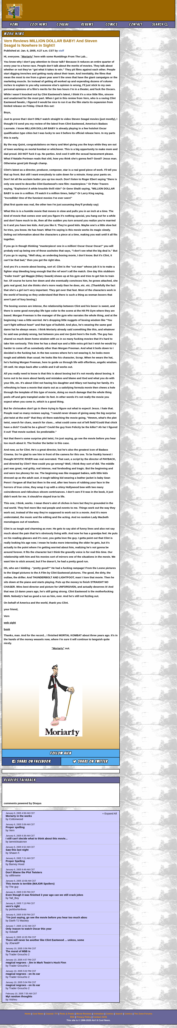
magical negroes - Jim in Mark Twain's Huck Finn (36, 962)
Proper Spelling (15, 861)
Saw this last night (17, 849)
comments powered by (22, 803)
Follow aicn (60, 753)
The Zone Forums (143, 1014)
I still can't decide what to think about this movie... (37, 838)
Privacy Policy (83, 1017)
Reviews (87, 24)
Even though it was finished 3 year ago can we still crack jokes (44, 894)
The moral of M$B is (18, 951)
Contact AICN (100, 1017)
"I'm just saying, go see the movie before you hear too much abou (46, 917)
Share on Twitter (90, 761)
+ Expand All (109, 813)
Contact (135, 24)
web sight (10, 622)
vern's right (13, 906)
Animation (98, 1014)
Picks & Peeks (67, 1014)
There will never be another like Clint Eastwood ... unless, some (45, 939)
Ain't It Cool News (31, 10)
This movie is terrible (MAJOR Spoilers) (30, 883)
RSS (72, 1017)
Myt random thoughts (19, 996)
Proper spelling (15, 827)
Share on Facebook (31, 761)
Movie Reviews (84, 1014)
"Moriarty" (27, 56)
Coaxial (63, 24)
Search (160, 24)
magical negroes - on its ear (23, 973)
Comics (111, 24)
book (7, 629)
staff (61, 50)
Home (14, 24)
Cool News (38, 24)
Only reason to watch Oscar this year (29, 928)
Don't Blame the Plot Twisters (24, 872)
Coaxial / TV (51, 1014)
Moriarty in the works (19, 815)
